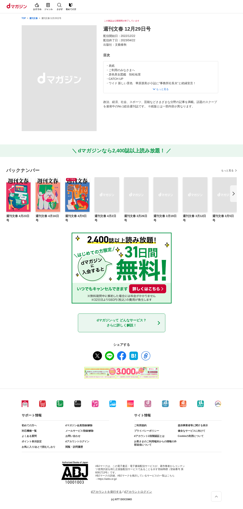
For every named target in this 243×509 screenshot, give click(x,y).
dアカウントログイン (77, 441)
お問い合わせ (72, 436)
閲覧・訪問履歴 (74, 446)
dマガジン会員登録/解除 (79, 425)
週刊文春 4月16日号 (47, 218)
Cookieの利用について (191, 436)
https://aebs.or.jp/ (107, 479)
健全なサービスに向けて (191, 430)
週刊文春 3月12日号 (194, 218)
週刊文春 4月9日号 (76, 218)
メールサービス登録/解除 (79, 430)
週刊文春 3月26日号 (135, 218)
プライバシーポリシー (146, 430)
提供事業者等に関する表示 (193, 425)
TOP (24, 18)
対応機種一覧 (29, 430)
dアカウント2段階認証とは (149, 436)
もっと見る (227, 170)
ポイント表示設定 (32, 441)
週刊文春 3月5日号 (223, 218)
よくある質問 (29, 436)
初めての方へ (29, 425)
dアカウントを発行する (106, 491)
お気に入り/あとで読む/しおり (39, 446)
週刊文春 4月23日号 (17, 218)
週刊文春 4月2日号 (105, 218)
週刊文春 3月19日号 (165, 218)
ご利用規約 (140, 425)
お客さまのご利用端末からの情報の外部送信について (155, 443)
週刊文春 (33, 18)
